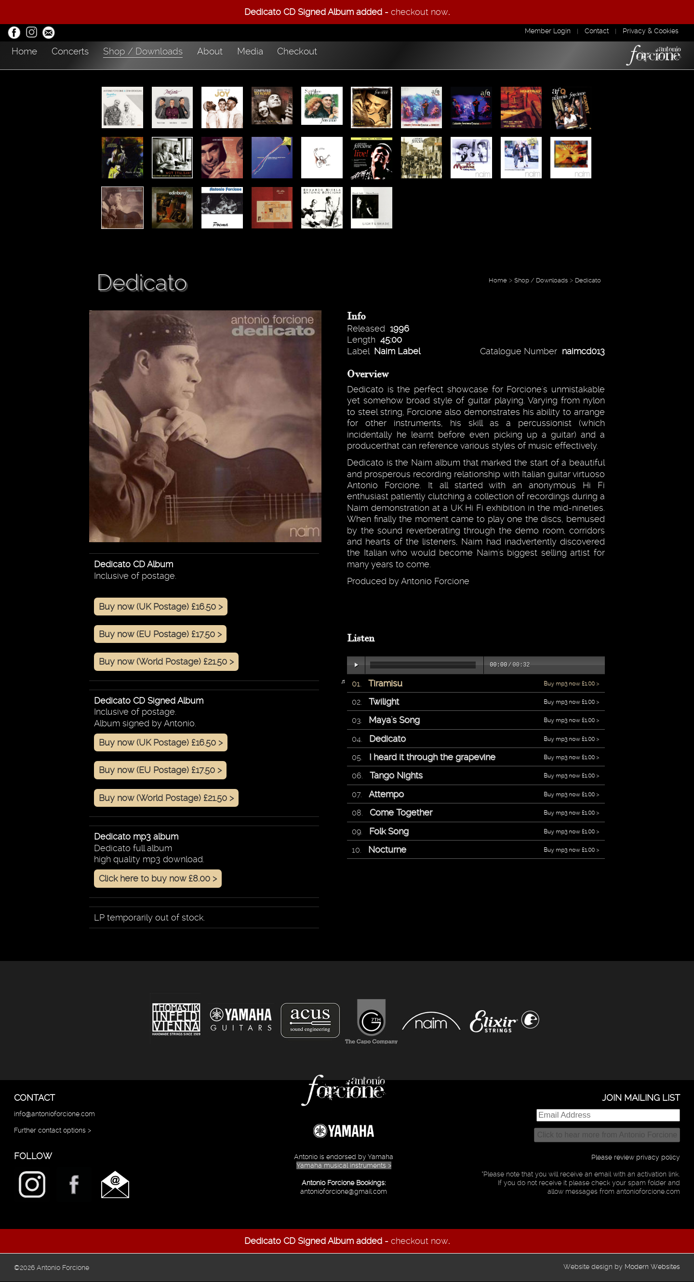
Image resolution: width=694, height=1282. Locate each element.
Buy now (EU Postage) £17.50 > (160, 634)
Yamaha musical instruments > (343, 1166)
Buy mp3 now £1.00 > (571, 684)
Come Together (401, 813)
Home (31, 54)
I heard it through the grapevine (432, 757)
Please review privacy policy (635, 1158)
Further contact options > (52, 1131)
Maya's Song (394, 720)
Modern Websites (652, 1267)
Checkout (403, 54)
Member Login (548, 31)
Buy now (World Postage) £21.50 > (166, 662)
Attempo (386, 794)
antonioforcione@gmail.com (343, 1192)
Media (336, 54)
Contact (597, 31)
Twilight (384, 702)
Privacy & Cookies (651, 31)
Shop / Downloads (190, 54)
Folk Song (389, 832)
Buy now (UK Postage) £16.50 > (161, 607)
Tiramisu (385, 684)
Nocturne (387, 850)
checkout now (419, 12)
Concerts (97, 54)
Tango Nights (396, 776)
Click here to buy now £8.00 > (158, 879)
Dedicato (588, 280)
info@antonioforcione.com (54, 1114)
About (277, 54)
